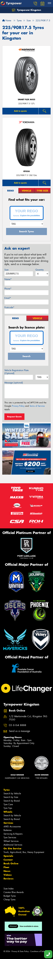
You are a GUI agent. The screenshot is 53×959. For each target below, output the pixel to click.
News (7, 871)
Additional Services (13, 844)
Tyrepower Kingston (26, 10)
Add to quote (20, 111)
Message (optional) (13, 382)
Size (6, 269)
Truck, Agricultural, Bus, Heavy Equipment (24, 852)
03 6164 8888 (17, 725)
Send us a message (19, 731)
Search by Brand (12, 800)
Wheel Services (11, 841)
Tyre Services (10, 837)
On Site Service (12, 848)
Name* (8, 279)
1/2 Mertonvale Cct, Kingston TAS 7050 (28, 718)
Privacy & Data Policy (20, 951)
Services (8, 822)
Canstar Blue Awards (14, 892)
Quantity (39, 269)
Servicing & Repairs (13, 833)
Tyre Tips (8, 808)
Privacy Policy (18, 406)
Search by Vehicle (12, 793)
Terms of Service (37, 406)
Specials (8, 855)
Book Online (11, 863)
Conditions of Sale (37, 951)
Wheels (8, 811)
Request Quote (14, 416)
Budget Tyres (10, 895)
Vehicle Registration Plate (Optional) (16, 372)
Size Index (9, 888)
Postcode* (9, 307)
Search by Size (11, 797)
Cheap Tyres (9, 899)
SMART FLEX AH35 (26, 99)
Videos (8, 874)
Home (6, 20)
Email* (7, 298)
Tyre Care (8, 804)
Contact (8, 859)
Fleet (6, 867)
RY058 (26, 171)
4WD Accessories (12, 826)
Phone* (7, 288)
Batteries (8, 830)
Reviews (8, 878)
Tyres (7, 789)
